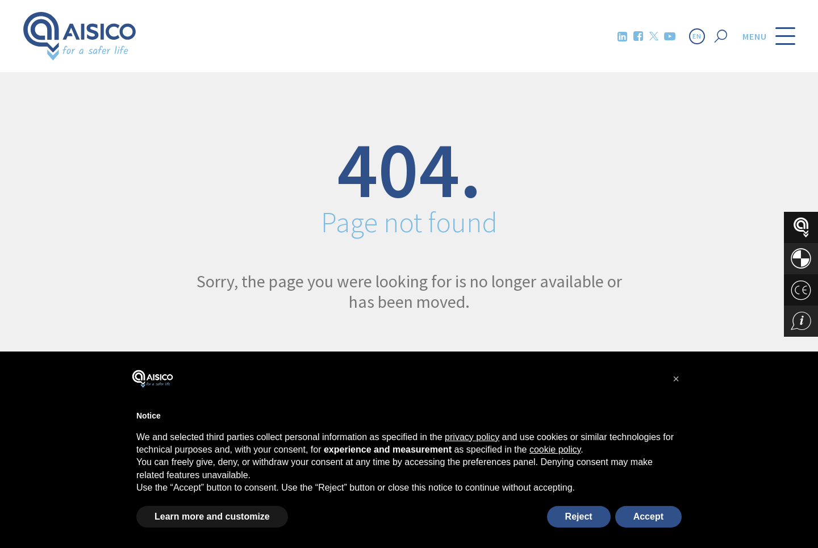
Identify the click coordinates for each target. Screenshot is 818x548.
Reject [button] (578, 516)
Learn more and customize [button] (212, 516)
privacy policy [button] (472, 437)
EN (697, 36)
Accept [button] (648, 516)
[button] (676, 379)
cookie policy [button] (555, 449)
